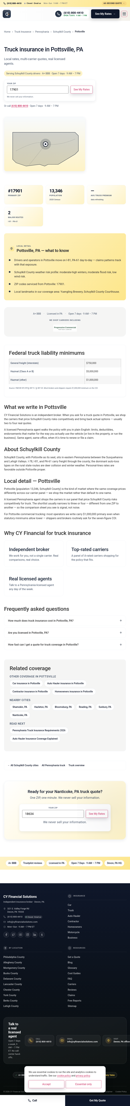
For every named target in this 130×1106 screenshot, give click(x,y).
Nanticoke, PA (20, 715)
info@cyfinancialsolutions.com (22, 922)
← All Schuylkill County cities (23, 765)
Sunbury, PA (105, 707)
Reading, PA (85, 707)
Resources (76, 948)
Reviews (72, 989)
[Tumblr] (42, 935)
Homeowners (75, 926)
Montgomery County (14, 968)
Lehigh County (11, 1006)
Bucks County (10, 973)
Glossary (72, 968)
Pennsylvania (42, 31)
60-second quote (114, 3)
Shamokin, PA (20, 707)
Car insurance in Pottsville (26, 683)
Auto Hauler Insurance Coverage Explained (35, 738)
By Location (13, 948)
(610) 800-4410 (15, 916)
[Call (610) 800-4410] (72, 14)
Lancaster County (12, 984)
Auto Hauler (74, 916)
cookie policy (64, 1075)
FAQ (70, 978)
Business (72, 937)
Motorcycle (74, 932)
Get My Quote (97, 1100)
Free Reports (74, 1000)
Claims (71, 995)
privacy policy (83, 1075)
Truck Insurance (22, 31)
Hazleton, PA (41, 707)
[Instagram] (27, 935)
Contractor (73, 921)
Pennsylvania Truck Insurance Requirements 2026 (39, 730)
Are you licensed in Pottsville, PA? (28, 632)
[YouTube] (20, 935)
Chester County (11, 989)
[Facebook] (6, 935)
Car (69, 905)
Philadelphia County (14, 957)
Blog (70, 962)
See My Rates (81, 89)
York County (9, 995)
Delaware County (12, 978)
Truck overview (77, 765)
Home (7, 31)
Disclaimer (108, 1092)
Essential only (83, 1084)
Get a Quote (74, 957)
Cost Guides (74, 973)
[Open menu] (124, 14)
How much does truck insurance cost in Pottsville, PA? (40, 620)
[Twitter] (13, 935)
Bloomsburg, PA (63, 707)
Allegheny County (12, 962)
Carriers (72, 984)
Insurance (76, 896)
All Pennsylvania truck (53, 765)
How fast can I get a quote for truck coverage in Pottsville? (43, 644)
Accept (46, 1084)
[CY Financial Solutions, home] (7, 14)
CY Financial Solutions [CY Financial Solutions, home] (20, 897)
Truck (71, 910)
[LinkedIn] (35, 935)
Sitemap (72, 1006)
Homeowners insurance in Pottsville (74, 691)
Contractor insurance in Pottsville (30, 691)
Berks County (10, 1000)
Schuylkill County (62, 31)
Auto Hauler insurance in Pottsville (65, 683)
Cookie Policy (121, 1092)
